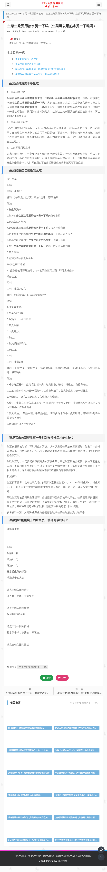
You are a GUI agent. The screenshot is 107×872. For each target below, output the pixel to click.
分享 (62, 684)
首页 (24, 13)
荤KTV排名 (21, 862)
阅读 (47, 683)
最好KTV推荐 (62, 862)
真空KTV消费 (34, 862)
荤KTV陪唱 (48, 862)
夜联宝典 (62, 866)
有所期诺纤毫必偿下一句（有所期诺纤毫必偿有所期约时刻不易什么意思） (47, 698)
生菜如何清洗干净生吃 (28, 65)
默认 (62, 37)
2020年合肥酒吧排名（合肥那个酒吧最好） (80, 698)
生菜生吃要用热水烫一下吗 (34, 673)
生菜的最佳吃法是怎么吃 (29, 70)
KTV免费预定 (16, 37)
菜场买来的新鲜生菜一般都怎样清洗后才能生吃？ (42, 75)
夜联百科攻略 (36, 13)
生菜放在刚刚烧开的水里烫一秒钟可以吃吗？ (40, 80)
